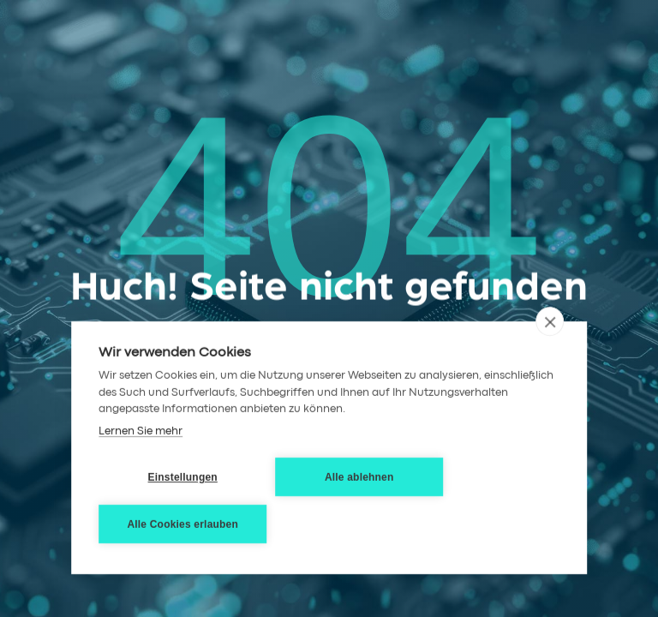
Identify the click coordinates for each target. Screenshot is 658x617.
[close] (549, 321)
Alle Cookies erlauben (182, 524)
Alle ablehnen (359, 477)
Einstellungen (183, 477)
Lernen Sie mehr (140, 431)
